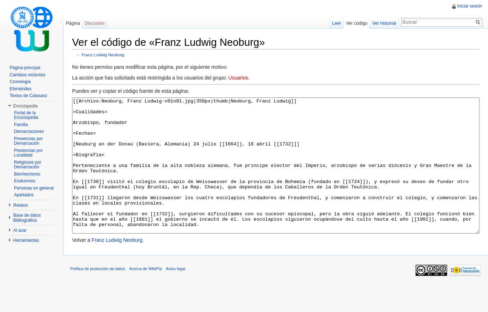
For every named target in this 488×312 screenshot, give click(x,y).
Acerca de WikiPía (145, 295)
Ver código (356, 23)
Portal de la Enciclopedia (26, 115)
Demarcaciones (29, 131)
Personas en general (34, 188)
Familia (21, 124)
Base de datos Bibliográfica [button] (27, 218)
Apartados (24, 194)
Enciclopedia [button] (25, 106)
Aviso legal (175, 295)
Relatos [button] (20, 205)
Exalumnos (24, 180)
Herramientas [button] (26, 240)
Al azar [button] (20, 230)
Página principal (25, 67)
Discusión (94, 23)
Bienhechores (27, 174)
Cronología (20, 81)
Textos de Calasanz (28, 95)
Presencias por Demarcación (28, 141)
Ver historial (384, 23)
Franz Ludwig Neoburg (103, 54)
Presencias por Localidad (28, 153)
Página (73, 23)
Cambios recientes (27, 74)
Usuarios (238, 78)
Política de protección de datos (97, 295)
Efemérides (21, 88)
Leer (336, 23)
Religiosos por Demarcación (27, 165)
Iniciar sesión (469, 6)
